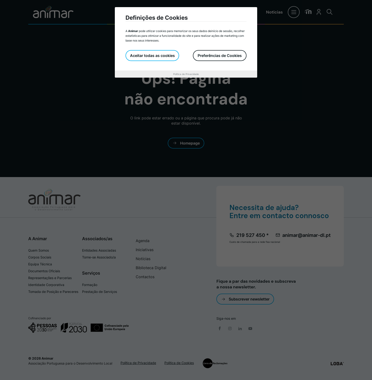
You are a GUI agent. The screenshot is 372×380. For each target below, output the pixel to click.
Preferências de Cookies (220, 55)
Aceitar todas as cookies (152, 55)
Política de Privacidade (186, 74)
